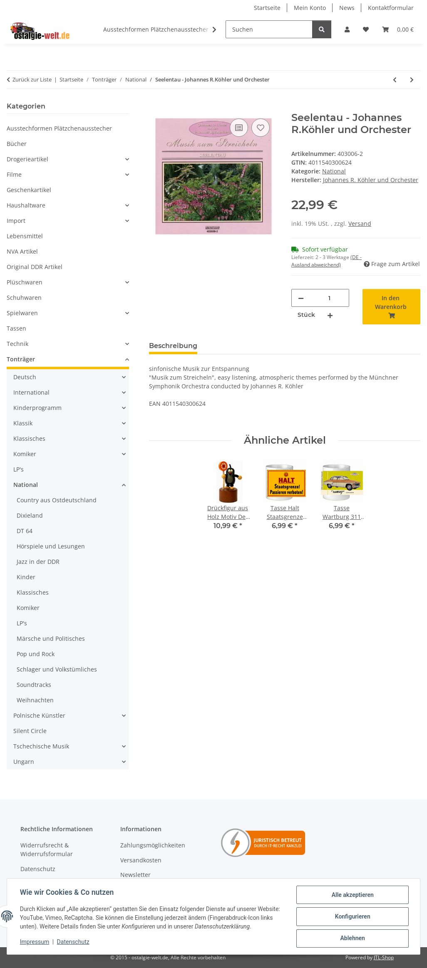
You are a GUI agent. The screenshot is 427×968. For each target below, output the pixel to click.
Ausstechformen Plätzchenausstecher (59, 128)
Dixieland (30, 515)
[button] (347, 29)
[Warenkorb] (397, 29)
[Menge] (329, 297)
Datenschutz (73, 942)
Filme (14, 174)
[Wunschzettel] (365, 29)
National (334, 171)
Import (16, 221)
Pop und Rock (36, 654)
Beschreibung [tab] (173, 346)
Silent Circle (30, 731)
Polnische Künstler (39, 715)
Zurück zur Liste (32, 79)
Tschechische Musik (41, 746)
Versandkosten (140, 860)
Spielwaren (22, 313)
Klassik (22, 423)
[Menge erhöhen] (330, 314)
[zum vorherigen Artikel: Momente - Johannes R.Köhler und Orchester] (394, 80)
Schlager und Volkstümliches (57, 669)
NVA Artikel (22, 251)
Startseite (267, 8)
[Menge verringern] (301, 297)
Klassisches (29, 438)
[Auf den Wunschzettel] (260, 128)
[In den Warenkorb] (155, 107)
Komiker (24, 454)
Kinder (26, 577)
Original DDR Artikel (34, 267)
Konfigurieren (352, 917)
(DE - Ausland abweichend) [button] (326, 261)
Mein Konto (310, 8)
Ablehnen (352, 938)
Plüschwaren (24, 282)
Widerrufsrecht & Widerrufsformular (46, 849)
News (347, 8)
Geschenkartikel (29, 190)
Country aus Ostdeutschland (57, 500)
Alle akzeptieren (352, 895)
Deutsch (24, 377)
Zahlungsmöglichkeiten (152, 845)
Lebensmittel (25, 236)
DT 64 (24, 531)
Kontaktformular (391, 8)
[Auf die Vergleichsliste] (239, 128)
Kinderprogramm (37, 408)
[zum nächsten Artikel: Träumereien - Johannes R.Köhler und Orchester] (411, 80)
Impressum (35, 942)
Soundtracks (34, 685)
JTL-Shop (384, 957)
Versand (359, 223)
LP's (18, 469)
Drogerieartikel (27, 159)
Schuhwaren (24, 297)
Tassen (16, 328)
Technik (17, 344)
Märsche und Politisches (51, 638)
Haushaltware (26, 205)
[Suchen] (269, 29)
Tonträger (21, 359)
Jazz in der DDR (38, 561)
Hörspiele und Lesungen (51, 546)
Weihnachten (35, 700)
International (31, 392)
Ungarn (23, 762)
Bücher (17, 144)
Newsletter (135, 875)
